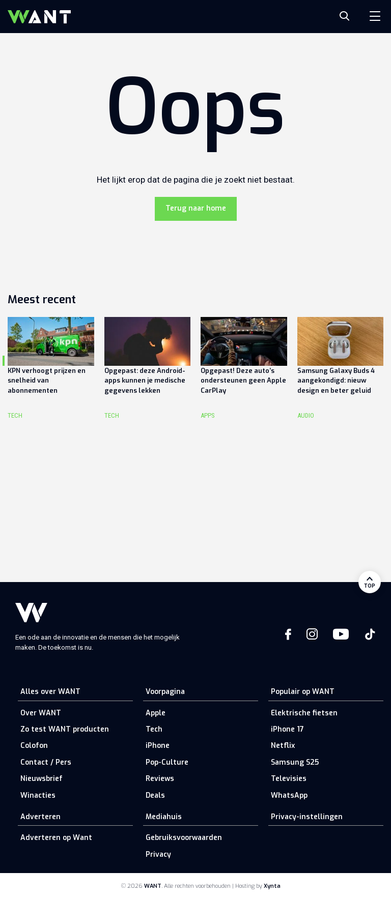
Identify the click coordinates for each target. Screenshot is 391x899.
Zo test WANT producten (64, 729)
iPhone (158, 745)
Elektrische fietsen (304, 713)
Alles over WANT (50, 692)
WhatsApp (289, 795)
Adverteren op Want (56, 838)
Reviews (160, 779)
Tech (154, 729)
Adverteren (40, 817)
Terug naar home (195, 208)
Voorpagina (165, 692)
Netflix (283, 745)
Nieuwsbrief (41, 779)
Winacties (37, 795)
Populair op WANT (302, 692)
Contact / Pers (45, 762)
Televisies (288, 779)
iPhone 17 (287, 729)
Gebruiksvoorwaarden (184, 838)
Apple (155, 713)
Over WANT (40, 713)
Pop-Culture (167, 762)
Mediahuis (164, 817)
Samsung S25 (295, 762)
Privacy (158, 854)
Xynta (272, 886)
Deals (155, 795)
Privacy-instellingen (307, 817)
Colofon (34, 745)
